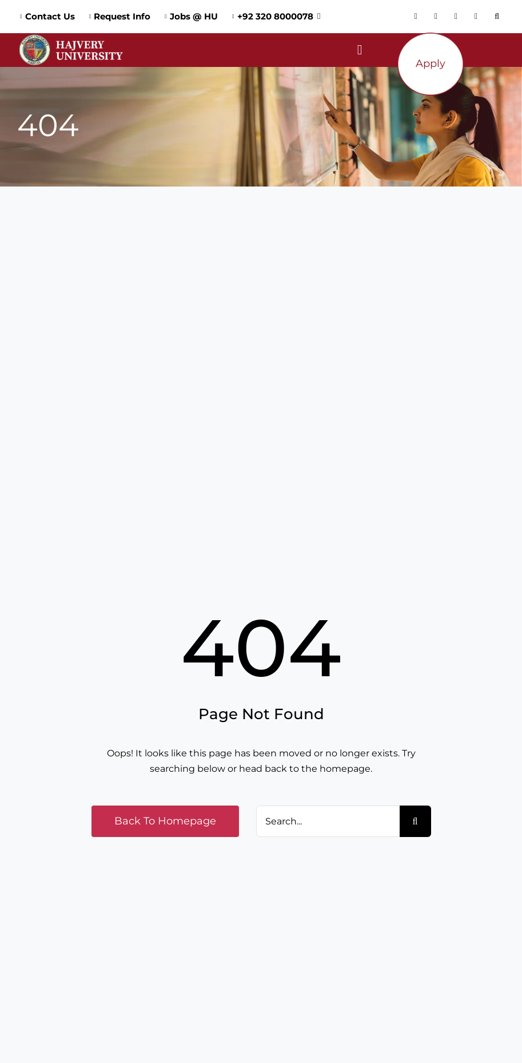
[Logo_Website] (71, 37)
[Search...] (328, 821)
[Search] (415, 821)
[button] (500, 16)
